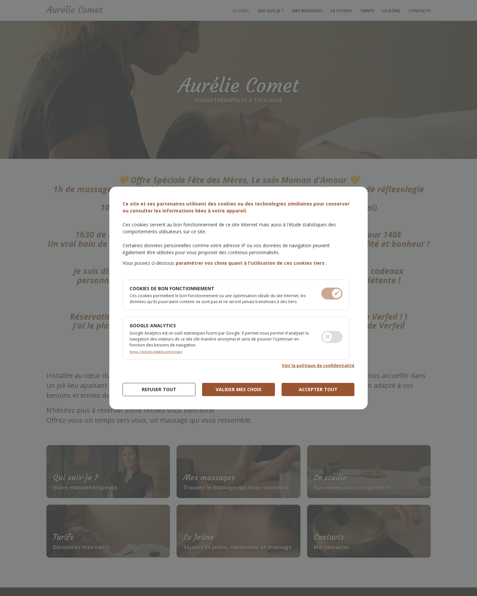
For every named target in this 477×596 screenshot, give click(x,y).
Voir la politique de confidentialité (318, 365)
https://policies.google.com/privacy (156, 351)
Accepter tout (318, 389)
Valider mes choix (238, 389)
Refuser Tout (159, 389)
